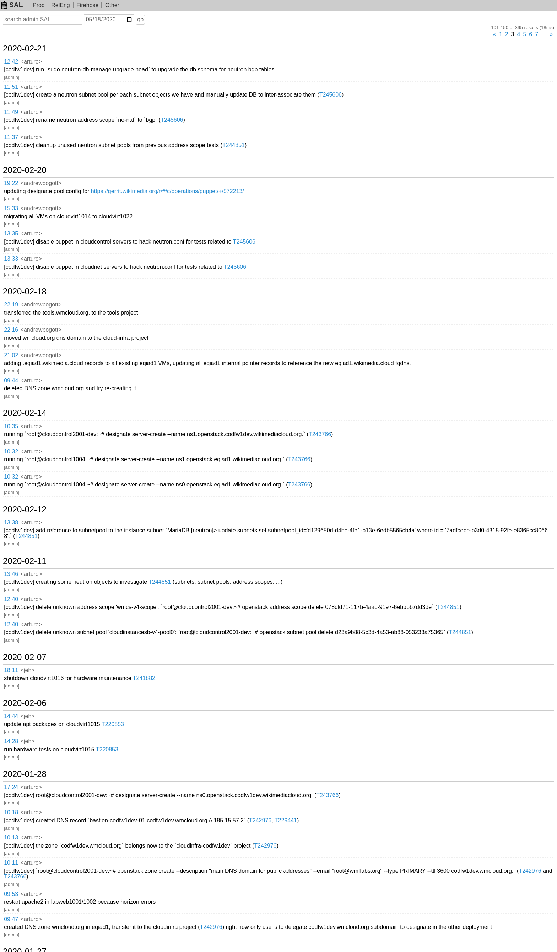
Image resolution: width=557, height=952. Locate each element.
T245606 (330, 95)
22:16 (11, 330)
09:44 (11, 380)
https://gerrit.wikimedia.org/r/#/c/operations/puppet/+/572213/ (167, 191)
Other (112, 5)
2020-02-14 (25, 413)
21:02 (11, 355)
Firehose (87, 5)
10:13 (11, 837)
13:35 (11, 233)
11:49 (11, 112)
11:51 (11, 87)
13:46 (11, 574)
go (140, 19)
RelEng (60, 5)
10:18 (11, 812)
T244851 (233, 145)
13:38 (11, 522)
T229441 (286, 820)
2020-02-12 (25, 509)
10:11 (11, 863)
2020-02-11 (25, 561)
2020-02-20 (25, 170)
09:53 (11, 894)
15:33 (11, 208)
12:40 (11, 599)
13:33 (11, 259)
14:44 (11, 716)
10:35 (11, 426)
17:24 (11, 787)
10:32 (11, 451)
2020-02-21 (25, 48)
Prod (39, 5)
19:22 (11, 183)
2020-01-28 (25, 774)
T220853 (113, 724)
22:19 (11, 304)
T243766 (320, 434)
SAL (12, 5)
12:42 (11, 62)
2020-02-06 (25, 703)
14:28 (11, 741)
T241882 (144, 678)
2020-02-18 (25, 291)
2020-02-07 (25, 657)
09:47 (11, 919)
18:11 (11, 670)
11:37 (11, 137)
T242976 (260, 820)
